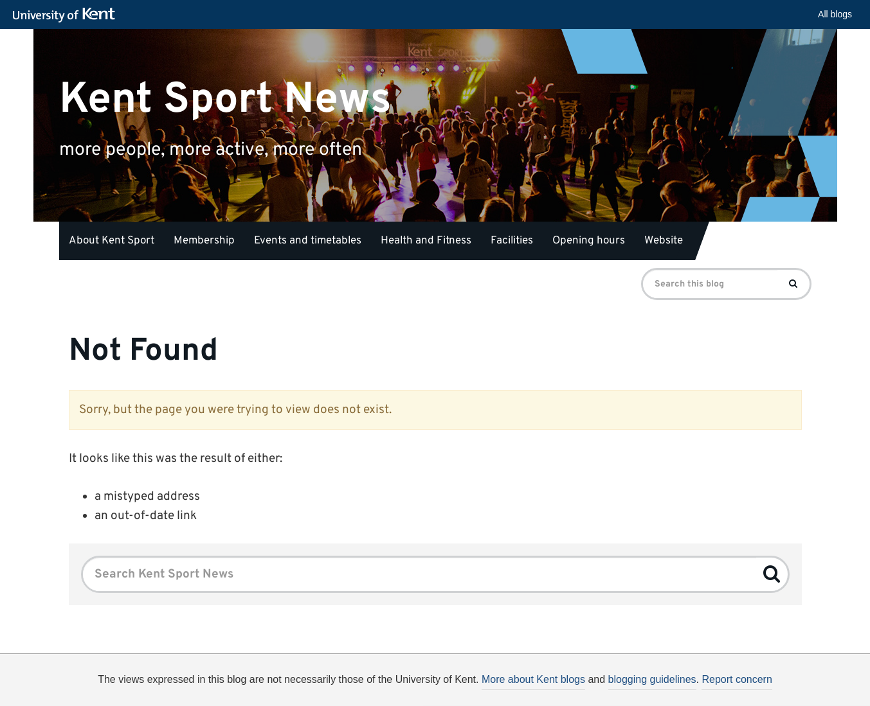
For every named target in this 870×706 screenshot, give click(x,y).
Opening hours (588, 241)
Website (663, 241)
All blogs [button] (835, 14)
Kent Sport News (225, 99)
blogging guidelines (652, 679)
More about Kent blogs (533, 679)
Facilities (512, 241)
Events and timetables (307, 241)
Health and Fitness (426, 241)
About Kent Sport (111, 241)
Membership (204, 241)
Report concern (737, 679)
